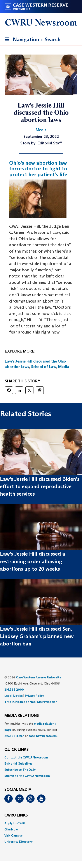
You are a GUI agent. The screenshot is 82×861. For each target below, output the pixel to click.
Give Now (11, 829)
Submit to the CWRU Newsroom (27, 776)
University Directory (18, 842)
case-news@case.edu (43, 736)
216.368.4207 (14, 736)
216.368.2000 (14, 690)
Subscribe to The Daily (20, 770)
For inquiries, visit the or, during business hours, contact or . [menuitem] (31, 730)
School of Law (43, 366)
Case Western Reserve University (38, 677)
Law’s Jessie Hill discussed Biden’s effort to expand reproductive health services (39, 486)
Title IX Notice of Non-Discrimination (30, 702)
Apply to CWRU (15, 823)
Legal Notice (13, 696)
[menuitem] (41, 757)
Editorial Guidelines (18, 763)
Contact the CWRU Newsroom (26, 757)
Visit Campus (13, 835)
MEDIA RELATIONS (21, 716)
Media (63, 366)
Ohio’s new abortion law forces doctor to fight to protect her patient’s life (38, 169)
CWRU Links (16, 815)
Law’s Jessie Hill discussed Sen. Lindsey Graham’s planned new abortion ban (37, 636)
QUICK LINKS (16, 750)
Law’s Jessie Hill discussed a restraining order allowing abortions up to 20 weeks (32, 561)
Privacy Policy (34, 696)
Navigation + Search (31, 40)
